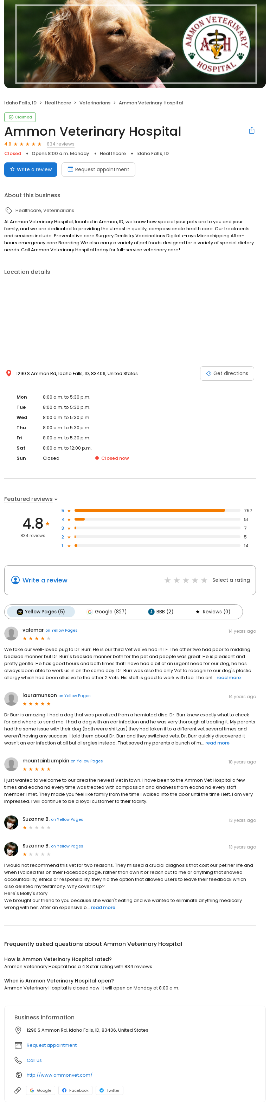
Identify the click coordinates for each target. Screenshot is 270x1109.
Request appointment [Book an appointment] (98, 169)
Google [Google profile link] (40, 1090)
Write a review (45, 580)
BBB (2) (158, 611)
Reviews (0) (209, 611)
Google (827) (105, 611)
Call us (34, 1060)
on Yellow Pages (61, 629)
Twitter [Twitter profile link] (109, 1090)
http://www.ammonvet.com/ (59, 1074)
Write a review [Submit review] (31, 169)
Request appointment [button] (52, 1045)
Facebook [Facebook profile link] (75, 1090)
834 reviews (61, 144)
